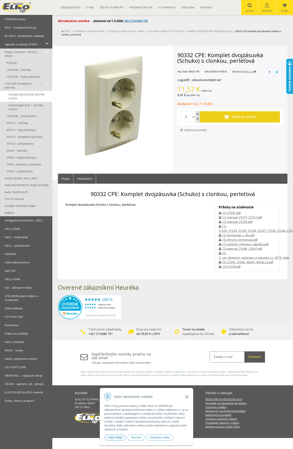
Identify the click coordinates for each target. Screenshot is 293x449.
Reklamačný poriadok (218, 415)
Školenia (188, 7)
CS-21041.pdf (231, 213)
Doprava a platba (215, 407)
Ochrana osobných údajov (221, 419)
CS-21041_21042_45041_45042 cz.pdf (247, 262)
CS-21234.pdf (231, 267)
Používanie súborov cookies (222, 423)
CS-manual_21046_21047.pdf (242, 249)
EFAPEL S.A (249, 71)
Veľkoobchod (70, 7)
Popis (66, 179)
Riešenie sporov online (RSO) (222, 427)
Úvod (67, 31)
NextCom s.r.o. (213, 443)
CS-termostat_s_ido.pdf (238, 235)
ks (193, 117)
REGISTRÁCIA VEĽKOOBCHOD (223, 399)
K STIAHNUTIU (167, 7)
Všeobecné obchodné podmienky (225, 411)
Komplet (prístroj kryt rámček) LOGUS (210, 31)
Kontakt (206, 7)
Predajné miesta (140, 7)
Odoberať (254, 357)
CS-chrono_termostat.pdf (240, 240)
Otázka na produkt (193, 130)
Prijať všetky (115, 437)
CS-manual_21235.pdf (237, 222)
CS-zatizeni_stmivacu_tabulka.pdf (245, 244)
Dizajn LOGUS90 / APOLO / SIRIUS (126, 31)
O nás (90, 7)
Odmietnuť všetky (160, 437)
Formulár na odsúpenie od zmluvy (225, 403)
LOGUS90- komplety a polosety (166, 31)
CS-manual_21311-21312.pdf (242, 217)
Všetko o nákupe (112, 7)
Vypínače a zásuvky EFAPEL (89, 31)
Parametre (84, 179)
